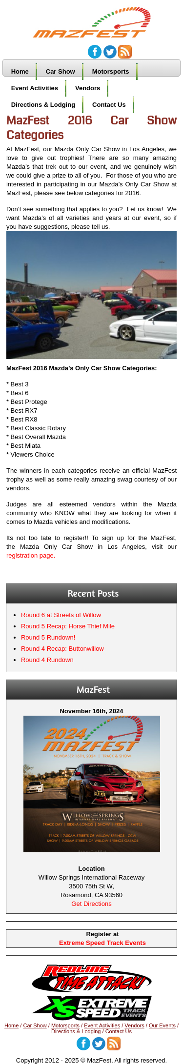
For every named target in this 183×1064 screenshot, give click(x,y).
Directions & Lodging (43, 104)
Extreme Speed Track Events (102, 942)
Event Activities (34, 88)
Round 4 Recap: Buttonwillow (62, 648)
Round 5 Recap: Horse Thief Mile (68, 626)
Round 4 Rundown (47, 659)
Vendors (87, 88)
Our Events (162, 1025)
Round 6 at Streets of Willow (61, 615)
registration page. (30, 555)
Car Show (60, 71)
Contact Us (109, 104)
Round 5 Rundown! (48, 637)
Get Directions (91, 903)
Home (20, 71)
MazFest (97, 17)
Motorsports (110, 71)
